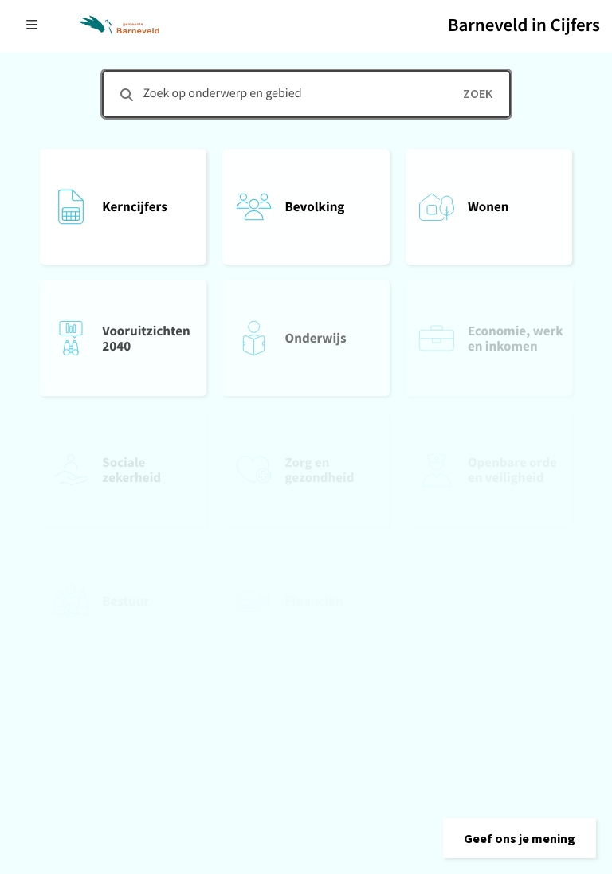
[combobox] (306, 94)
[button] (519, 838)
